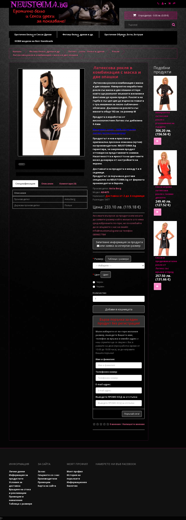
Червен (98, 286)
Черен (98, 282)
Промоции (44, 482)
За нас (41, 471)
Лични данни (17, 471)
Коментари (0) (67, 200)
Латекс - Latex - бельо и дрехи (86, 51)
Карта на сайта (47, 485)
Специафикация (25, 200)
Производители (47, 478)
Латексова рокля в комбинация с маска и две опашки (45, 55)
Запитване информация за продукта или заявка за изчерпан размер (119, 243)
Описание (47, 200)
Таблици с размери (118, 258)
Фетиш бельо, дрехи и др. (78, 35)
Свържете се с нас (48, 475)
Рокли (115, 51)
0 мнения (115, 424)
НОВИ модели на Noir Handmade (34, 41)
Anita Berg (115, 188)
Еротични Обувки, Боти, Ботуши (124, 35)
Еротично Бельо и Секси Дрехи (33, 35)
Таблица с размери (20, 503)
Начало (17, 51)
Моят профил (75, 471)
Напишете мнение (133, 424)
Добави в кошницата (118, 309)
